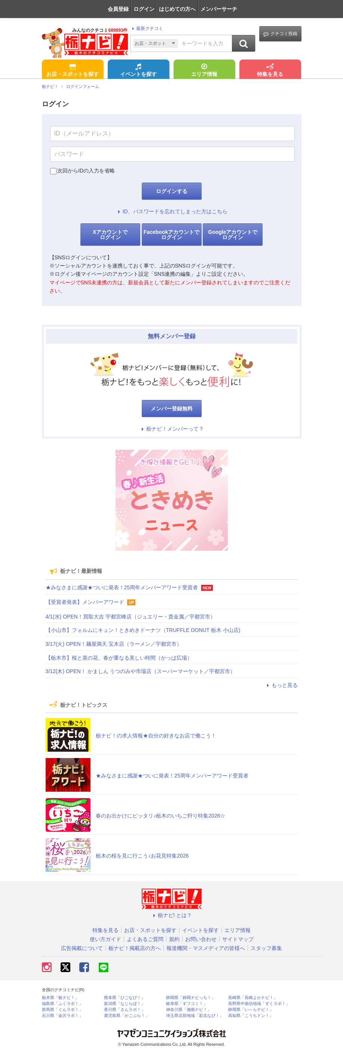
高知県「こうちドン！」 (250, 1016)
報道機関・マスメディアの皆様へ (205, 948)
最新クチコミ (146, 28)
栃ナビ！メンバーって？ (172, 429)
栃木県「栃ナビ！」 (60, 998)
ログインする (171, 191)
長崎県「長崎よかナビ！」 (253, 998)
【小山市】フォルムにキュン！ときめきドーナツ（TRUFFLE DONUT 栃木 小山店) (143, 630)
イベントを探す (138, 70)
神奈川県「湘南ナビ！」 (188, 1010)
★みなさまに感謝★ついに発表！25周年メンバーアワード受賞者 (122, 587)
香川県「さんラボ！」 (124, 1010)
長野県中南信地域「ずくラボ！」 (259, 1004)
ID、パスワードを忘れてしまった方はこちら (171, 211)
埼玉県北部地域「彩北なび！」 (195, 1016)
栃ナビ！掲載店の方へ (134, 948)
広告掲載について (82, 948)
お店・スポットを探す (72, 70)
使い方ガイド (105, 939)
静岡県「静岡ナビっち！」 (190, 998)
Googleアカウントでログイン (232, 234)
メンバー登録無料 (172, 409)
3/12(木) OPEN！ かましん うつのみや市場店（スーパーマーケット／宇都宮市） (141, 671)
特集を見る (270, 70)
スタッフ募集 (266, 948)
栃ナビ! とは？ (171, 915)
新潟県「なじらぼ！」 (124, 1004)
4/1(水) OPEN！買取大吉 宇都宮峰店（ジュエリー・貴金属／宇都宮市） (130, 617)
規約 (174, 939)
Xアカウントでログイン (110, 234)
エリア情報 (204, 70)
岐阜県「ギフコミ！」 (186, 1004)
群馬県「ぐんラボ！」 (62, 1010)
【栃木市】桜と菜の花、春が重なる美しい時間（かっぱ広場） (119, 658)
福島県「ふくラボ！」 (62, 1004)
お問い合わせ (201, 939)
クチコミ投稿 (280, 34)
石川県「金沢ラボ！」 (62, 1016)
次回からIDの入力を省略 (86, 171)
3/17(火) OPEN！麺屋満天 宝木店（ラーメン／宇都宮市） (114, 644)
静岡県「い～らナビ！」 (250, 1010)
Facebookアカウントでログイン (171, 234)
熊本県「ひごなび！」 (124, 998)
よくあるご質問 (145, 939)
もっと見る (281, 685)
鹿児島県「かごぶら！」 (126, 1016)
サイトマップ (238, 939)
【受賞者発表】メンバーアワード (85, 602)
